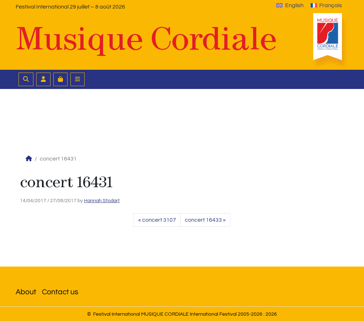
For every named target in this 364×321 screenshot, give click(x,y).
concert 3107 (159, 220)
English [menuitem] (294, 5)
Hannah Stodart (102, 200)
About (26, 292)
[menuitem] (290, 5)
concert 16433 (203, 220)
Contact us (60, 292)
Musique (146, 38)
